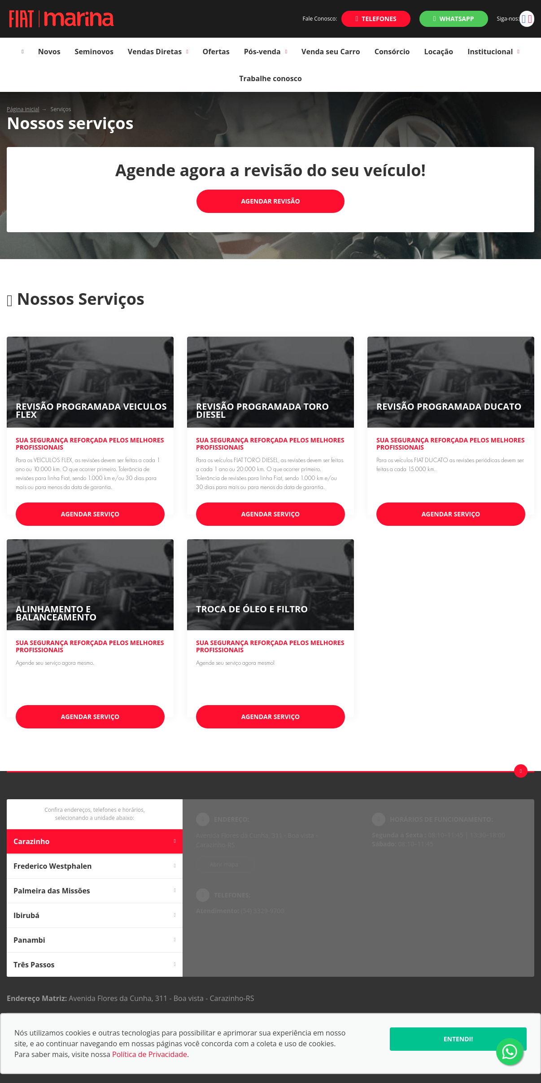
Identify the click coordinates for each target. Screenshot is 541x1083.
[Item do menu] (22, 51)
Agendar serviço (90, 514)
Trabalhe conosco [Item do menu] (270, 78)
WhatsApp (457, 18)
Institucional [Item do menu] (493, 51)
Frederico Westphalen (94, 866)
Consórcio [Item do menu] (392, 51)
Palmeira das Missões (94, 891)
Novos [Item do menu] (49, 51)
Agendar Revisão (270, 201)
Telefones (379, 18)
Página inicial (23, 109)
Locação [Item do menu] (439, 51)
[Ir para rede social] (524, 19)
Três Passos (94, 965)
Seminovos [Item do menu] (94, 51)
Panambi (94, 940)
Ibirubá (94, 915)
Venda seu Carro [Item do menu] (330, 51)
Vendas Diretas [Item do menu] (158, 51)
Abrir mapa (224, 864)
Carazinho (94, 841)
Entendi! (458, 1039)
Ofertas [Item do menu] (216, 51)
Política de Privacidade (149, 1054)
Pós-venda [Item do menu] (265, 51)
